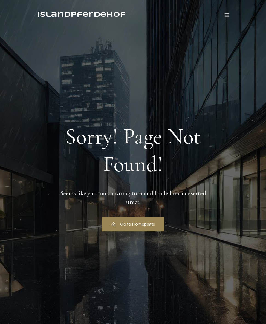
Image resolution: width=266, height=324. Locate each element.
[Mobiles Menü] (227, 15)
